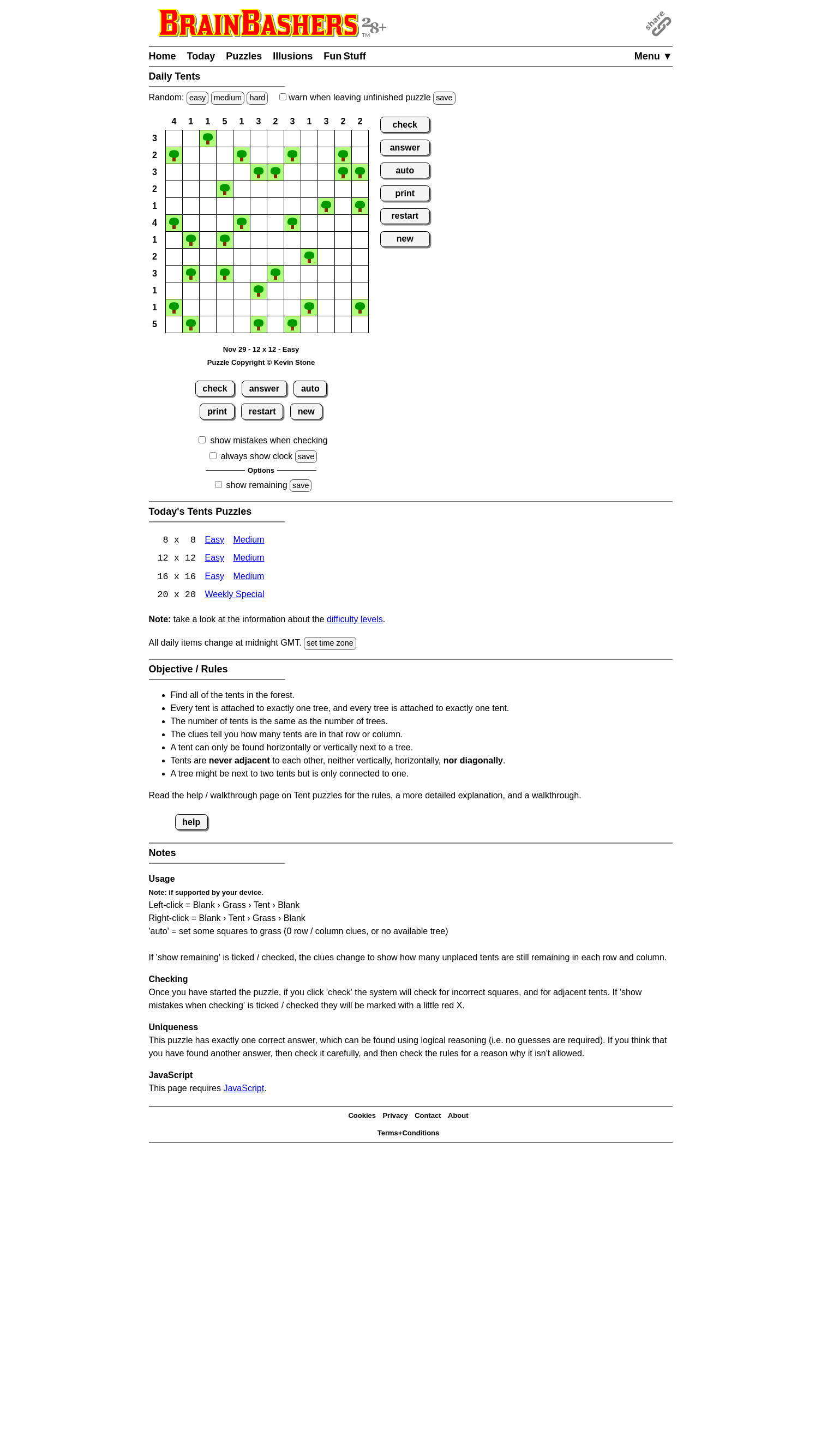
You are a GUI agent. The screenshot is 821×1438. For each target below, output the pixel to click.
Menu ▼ (653, 56)
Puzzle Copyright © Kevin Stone (261, 362)
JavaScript (243, 1088)
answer (264, 388)
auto (310, 388)
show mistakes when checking (268, 440)
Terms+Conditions (408, 1134)
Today (201, 56)
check (214, 388)
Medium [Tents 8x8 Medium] (248, 540)
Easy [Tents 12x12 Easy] (214, 559)
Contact (428, 1116)
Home (162, 56)
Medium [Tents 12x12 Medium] (248, 559)
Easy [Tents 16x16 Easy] (214, 577)
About (458, 1116)
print (217, 411)
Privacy (394, 1116)
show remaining (256, 485)
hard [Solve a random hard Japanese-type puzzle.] (257, 97)
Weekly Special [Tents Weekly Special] (234, 596)
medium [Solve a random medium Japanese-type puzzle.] (228, 97)
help (191, 822)
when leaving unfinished (367, 97)
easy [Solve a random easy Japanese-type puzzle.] (197, 97)
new (306, 411)
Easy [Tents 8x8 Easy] (214, 540)
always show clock (257, 456)
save (444, 97)
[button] (174, 138)
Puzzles (244, 56)
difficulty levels (355, 620)
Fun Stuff (344, 56)
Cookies (362, 1116)
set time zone (330, 644)
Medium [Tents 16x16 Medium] (248, 577)
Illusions (293, 56)
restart (262, 411)
